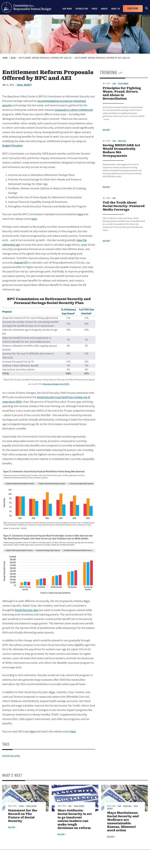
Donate (104, 8)
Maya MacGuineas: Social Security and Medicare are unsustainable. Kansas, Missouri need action (123, 821)
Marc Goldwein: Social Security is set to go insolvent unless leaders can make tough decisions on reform (75, 819)
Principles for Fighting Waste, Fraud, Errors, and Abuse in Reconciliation (122, 93)
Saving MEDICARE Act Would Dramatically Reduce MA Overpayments (121, 150)
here (80, 214)
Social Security (24, 85)
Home (5, 58)
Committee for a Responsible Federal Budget (26, 7)
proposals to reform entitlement (74, 110)
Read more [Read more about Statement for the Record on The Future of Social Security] (11, 827)
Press (94, 8)
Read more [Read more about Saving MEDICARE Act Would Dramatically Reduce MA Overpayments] (106, 187)
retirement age (11, 244)
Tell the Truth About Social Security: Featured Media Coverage (124, 206)
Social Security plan (26, 610)
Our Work (67, 8)
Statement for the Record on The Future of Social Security (22, 816)
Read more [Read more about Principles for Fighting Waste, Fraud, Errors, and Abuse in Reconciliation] (106, 130)
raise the (81, 240)
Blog (13, 58)
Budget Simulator (12, 145)
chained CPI (21, 262)
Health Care (122, 141)
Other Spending (123, 84)
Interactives (82, 8)
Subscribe (132, 8)
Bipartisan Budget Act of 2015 (56, 384)
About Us (115, 8)
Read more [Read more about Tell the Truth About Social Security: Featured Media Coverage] (106, 241)
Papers (21, 806)
